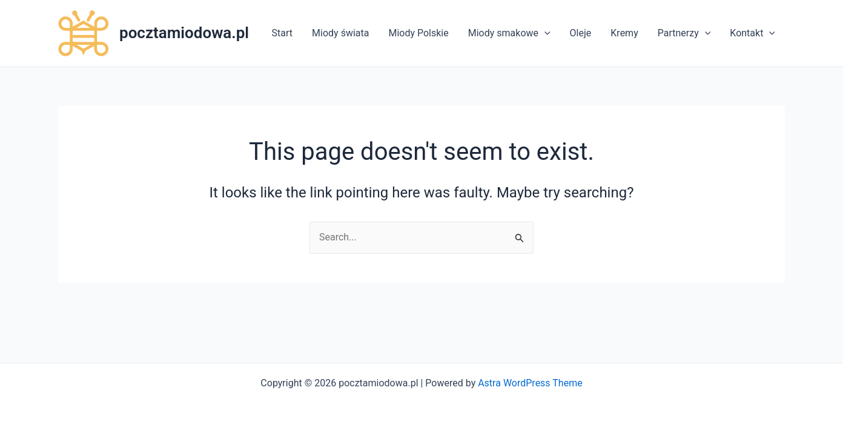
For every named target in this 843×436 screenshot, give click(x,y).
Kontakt (752, 33)
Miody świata (340, 33)
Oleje (581, 33)
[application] (544, 33)
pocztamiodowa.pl (184, 33)
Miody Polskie (418, 33)
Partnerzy (684, 33)
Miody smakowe (509, 33)
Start (282, 33)
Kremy (624, 33)
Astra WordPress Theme (530, 383)
